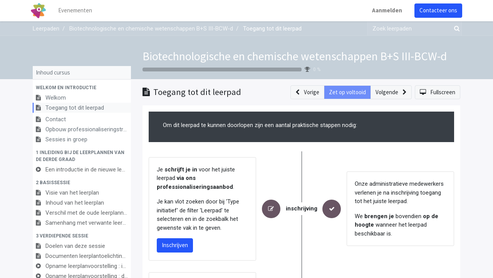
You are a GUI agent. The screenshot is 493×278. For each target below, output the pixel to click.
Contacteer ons (436, 10)
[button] (82, 88)
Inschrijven (175, 245)
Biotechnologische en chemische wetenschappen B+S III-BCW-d (295, 56)
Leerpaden (46, 28)
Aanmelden (385, 10)
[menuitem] (77, 10)
